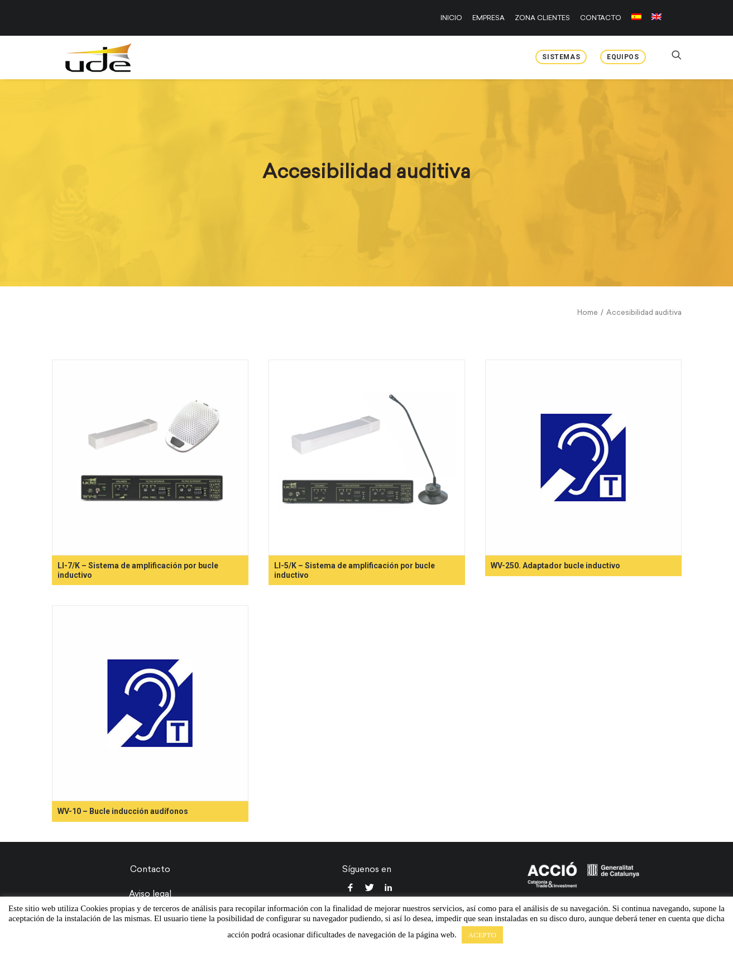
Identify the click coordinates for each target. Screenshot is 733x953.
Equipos (623, 57)
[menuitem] (453, 17)
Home (587, 312)
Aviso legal (150, 894)
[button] (150, 457)
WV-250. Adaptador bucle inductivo (555, 565)
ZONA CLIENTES (542, 18)
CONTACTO (600, 18)
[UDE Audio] (87, 57)
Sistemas (561, 57)
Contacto (150, 869)
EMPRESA (488, 18)
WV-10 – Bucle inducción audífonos (123, 811)
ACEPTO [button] (482, 935)
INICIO (451, 18)
